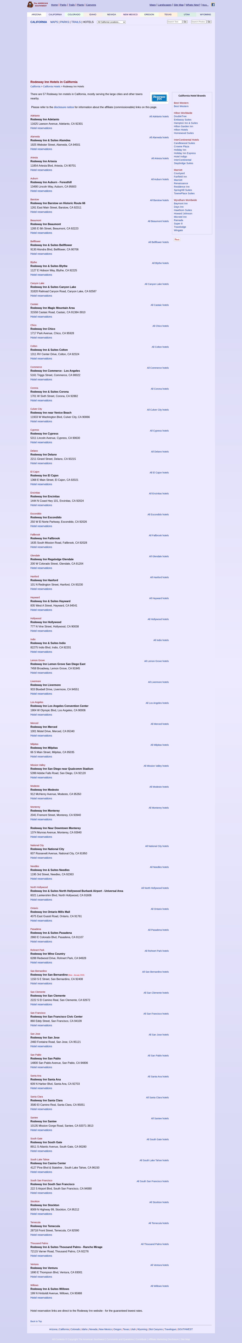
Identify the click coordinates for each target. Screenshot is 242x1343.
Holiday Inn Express (185, 153)
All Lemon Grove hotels (156, 661)
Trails (72, 4)
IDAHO (92, 14)
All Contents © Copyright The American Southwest (78, 1339)
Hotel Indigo (180, 156)
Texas (126, 1329)
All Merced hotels (160, 724)
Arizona (53, 1329)
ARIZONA (36, 14)
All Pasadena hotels (158, 930)
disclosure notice (64, 107)
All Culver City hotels (158, 409)
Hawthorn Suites (183, 210)
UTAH (187, 14)
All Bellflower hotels (158, 242)
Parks (63, 4)
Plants (80, 4)
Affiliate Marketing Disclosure (163, 1339)
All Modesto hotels (159, 786)
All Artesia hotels (160, 158)
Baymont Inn (181, 203)
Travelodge (180, 227)
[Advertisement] (121, 52)
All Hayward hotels (159, 598)
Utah (133, 1329)
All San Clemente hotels (156, 992)
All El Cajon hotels (159, 472)
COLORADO (74, 14)
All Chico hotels (161, 326)
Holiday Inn (180, 149)
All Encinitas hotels (159, 493)
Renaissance (181, 183)
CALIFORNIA (55, 14)
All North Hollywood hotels (155, 888)
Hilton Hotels (181, 129)
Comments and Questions (120, 1339)
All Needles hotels (159, 867)
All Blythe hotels (160, 263)
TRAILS (76, 22)
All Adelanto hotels (159, 116)
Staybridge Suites (183, 163)
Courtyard (179, 173)
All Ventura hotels (159, 1265)
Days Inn (179, 206)
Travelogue (170, 1329)
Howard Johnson (183, 213)
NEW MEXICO (130, 14)
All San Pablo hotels (158, 1055)
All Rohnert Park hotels (157, 951)
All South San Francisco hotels (153, 1181)
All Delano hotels (160, 451)
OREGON (149, 14)
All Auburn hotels (160, 179)
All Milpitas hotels (160, 745)
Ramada (178, 220)
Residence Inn (182, 186)
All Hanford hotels (159, 577)
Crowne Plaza (181, 146)
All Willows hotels (160, 1286)
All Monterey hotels (159, 807)
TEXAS (168, 14)
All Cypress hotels (159, 430)
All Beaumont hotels (158, 221)
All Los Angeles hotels (157, 703)
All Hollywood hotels (158, 619)
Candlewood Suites (184, 143)
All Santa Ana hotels (158, 1076)
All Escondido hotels (158, 514)
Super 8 (178, 223)
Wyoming (142, 1329)
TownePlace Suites (184, 193)
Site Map (179, 4)
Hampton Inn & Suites (186, 123)
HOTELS (88, 22)
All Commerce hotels (158, 368)
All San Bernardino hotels (155, 971)
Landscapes (165, 4)
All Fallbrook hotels (159, 535)
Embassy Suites (182, 119)
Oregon (117, 1329)
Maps (153, 4)
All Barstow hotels (159, 200)
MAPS (54, 22)
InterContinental (182, 160)
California (35, 86)
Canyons (91, 4)
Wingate (178, 230)
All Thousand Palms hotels (155, 1244)
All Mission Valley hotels (156, 766)
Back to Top (36, 1321)
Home (54, 4)
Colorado (75, 1329)
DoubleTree (180, 116)
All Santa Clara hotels (157, 1097)
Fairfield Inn (180, 176)
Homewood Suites (184, 133)
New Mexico (105, 1329)
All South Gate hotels (158, 1139)
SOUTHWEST (185, 1329)
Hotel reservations (41, 128)
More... (205, 5)
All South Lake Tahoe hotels (154, 1160)
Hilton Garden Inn (183, 126)
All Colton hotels (160, 347)
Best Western (181, 106)
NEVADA (111, 14)
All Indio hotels (161, 640)
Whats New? (193, 4)
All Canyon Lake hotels (157, 284)
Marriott (178, 180)
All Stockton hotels (159, 1202)
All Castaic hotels (160, 305)
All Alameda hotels (159, 137)
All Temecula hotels (159, 1223)
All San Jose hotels (159, 1034)
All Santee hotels (160, 1118)
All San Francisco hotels (156, 1013)
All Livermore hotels (158, 682)
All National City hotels (157, 846)
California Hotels (51, 86)
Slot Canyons (156, 1329)
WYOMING (205, 14)
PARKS (64, 22)
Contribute (141, 1339)
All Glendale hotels (159, 556)
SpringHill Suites (183, 190)
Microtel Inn (180, 217)
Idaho (85, 1329)
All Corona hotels (160, 388)
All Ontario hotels (160, 909)
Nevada (93, 1329)
